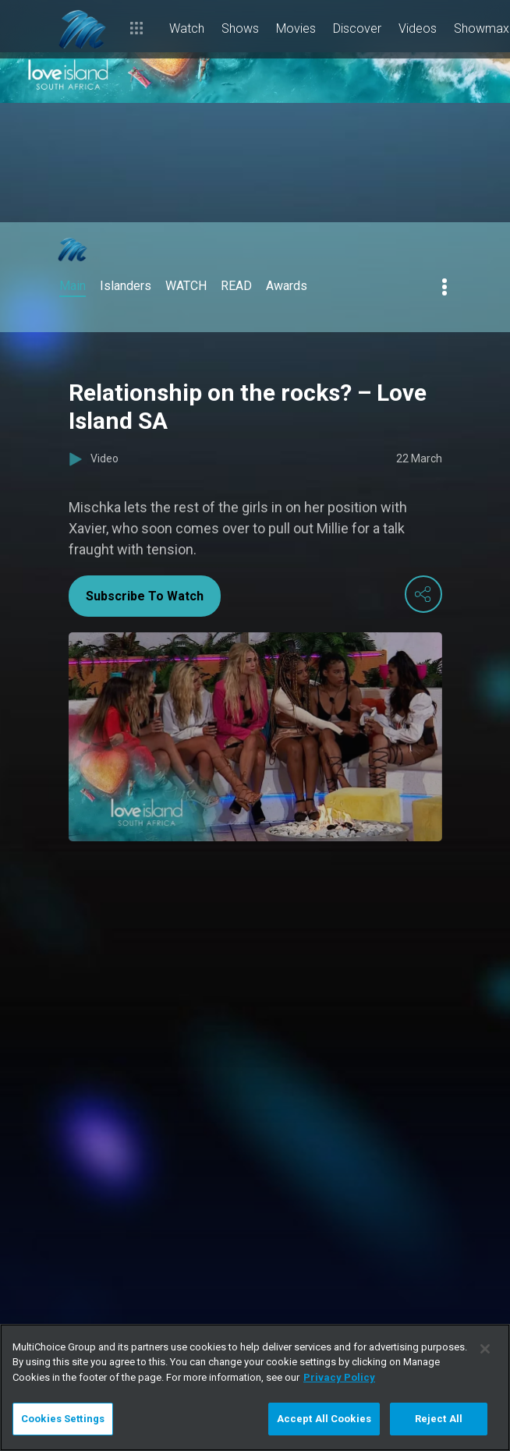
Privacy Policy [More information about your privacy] (339, 1377)
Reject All (438, 1418)
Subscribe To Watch (145, 596)
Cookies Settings (62, 1418)
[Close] (485, 1349)
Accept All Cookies (324, 1418)
